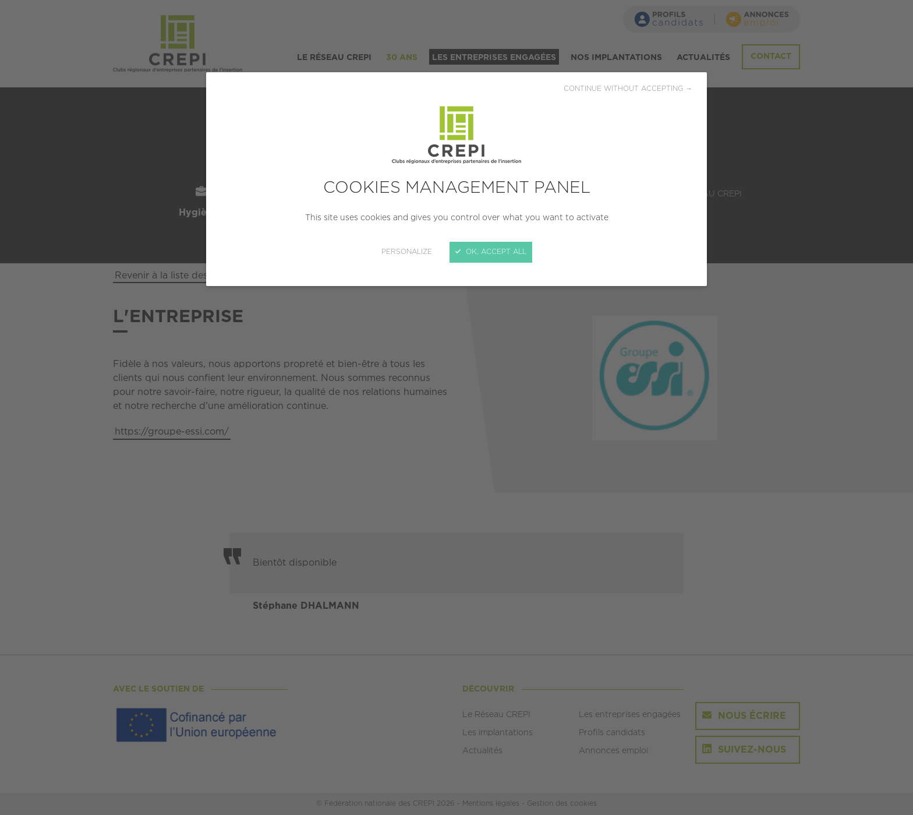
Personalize (406, 252)
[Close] (456, 407)
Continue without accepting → (628, 89)
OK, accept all (490, 252)
